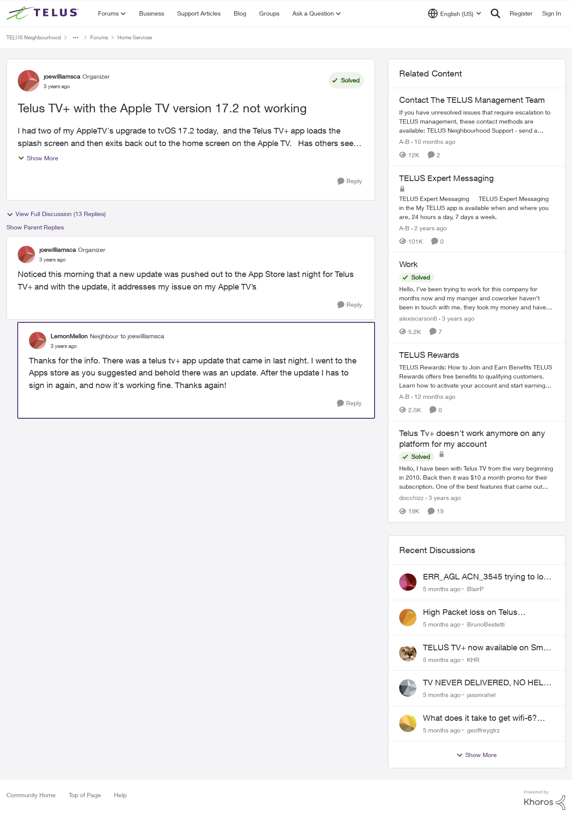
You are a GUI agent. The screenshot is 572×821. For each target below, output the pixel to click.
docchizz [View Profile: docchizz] (411, 497)
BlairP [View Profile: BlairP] (475, 588)
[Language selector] (454, 13)
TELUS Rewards (429, 355)
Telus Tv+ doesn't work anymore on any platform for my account (472, 438)
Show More (38, 158)
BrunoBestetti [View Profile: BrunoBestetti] (486, 624)
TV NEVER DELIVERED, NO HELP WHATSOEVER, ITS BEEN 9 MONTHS (486, 683)
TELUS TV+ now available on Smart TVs (488, 648)
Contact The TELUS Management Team (472, 100)
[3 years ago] (456, 318)
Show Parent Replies (35, 227)
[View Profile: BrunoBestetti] (407, 617)
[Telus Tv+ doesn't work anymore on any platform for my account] (476, 477)
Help (120, 795)
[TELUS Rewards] (476, 376)
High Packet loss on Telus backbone (470, 612)
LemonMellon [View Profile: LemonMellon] (69, 336)
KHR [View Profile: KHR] (473, 659)
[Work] (476, 298)
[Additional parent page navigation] (75, 38)
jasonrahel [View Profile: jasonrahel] (481, 694)
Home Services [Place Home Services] (135, 37)
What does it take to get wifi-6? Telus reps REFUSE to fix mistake (484, 718)
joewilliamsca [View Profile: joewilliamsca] (62, 76)
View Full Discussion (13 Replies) (56, 214)
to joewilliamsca (142, 336)
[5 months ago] (442, 588)
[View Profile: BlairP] (407, 582)
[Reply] (350, 181)
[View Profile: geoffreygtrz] (407, 723)
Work (408, 264)
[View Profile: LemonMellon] (37, 340)
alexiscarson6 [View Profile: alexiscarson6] (418, 318)
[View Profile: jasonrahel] (407, 688)
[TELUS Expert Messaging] (476, 207)
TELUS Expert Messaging (446, 178)
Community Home (31, 795)
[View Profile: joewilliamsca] (28, 81)
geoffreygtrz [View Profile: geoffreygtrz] (483, 730)
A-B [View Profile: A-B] (404, 141)
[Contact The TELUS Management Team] (476, 121)
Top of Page (85, 795)
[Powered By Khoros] (545, 800)
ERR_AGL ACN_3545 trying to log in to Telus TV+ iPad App (485, 577)
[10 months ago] (433, 141)
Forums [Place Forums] (99, 37)
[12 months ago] (433, 396)
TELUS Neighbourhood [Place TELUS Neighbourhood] (33, 37)
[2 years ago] (429, 227)
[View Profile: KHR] (407, 653)
